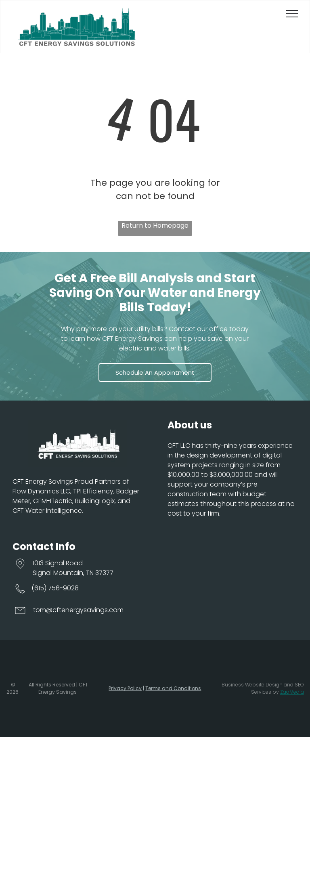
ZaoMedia (292, 691)
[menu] (292, 13)
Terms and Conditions (173, 688)
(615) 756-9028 (55, 588)
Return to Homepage (155, 225)
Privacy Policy (125, 688)
